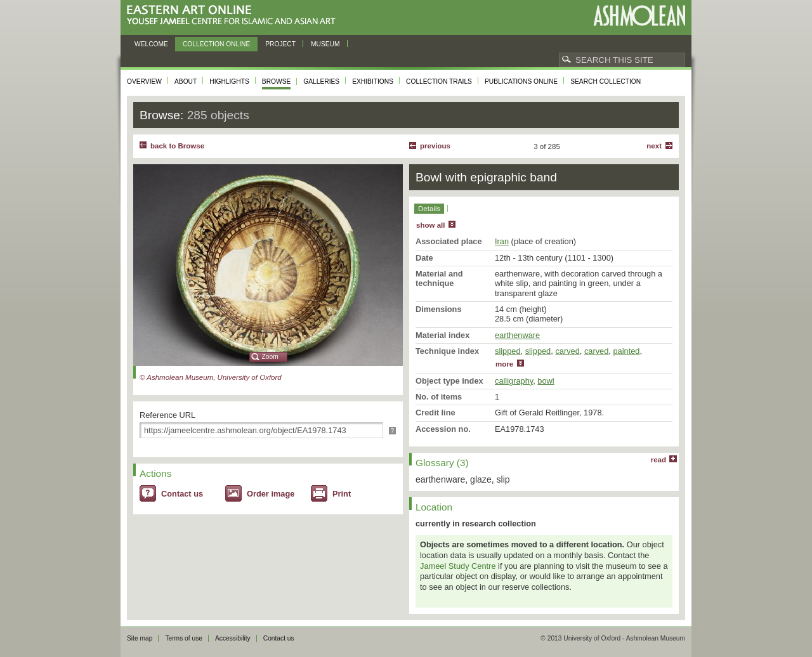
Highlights (229, 81)
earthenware (517, 335)
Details (429, 208)
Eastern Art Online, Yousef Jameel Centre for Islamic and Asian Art (234, 15)
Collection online (216, 44)
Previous (435, 146)
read (658, 460)
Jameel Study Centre (458, 566)
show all (430, 225)
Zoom (270, 356)
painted (626, 351)
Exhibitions (372, 81)
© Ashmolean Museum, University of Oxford (211, 377)
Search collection (605, 81)
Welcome (151, 44)
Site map (139, 638)
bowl (545, 381)
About (185, 81)
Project (280, 44)
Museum (325, 44)
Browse (276, 81)
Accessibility (233, 638)
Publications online (521, 81)
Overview (144, 81)
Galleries (321, 81)
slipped (508, 351)
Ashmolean (639, 15)
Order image (270, 493)
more (504, 364)
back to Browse (177, 146)
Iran (502, 241)
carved (567, 351)
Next (654, 146)
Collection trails (439, 81)
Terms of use (183, 638)
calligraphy (514, 381)
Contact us (182, 493)
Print (341, 493)
